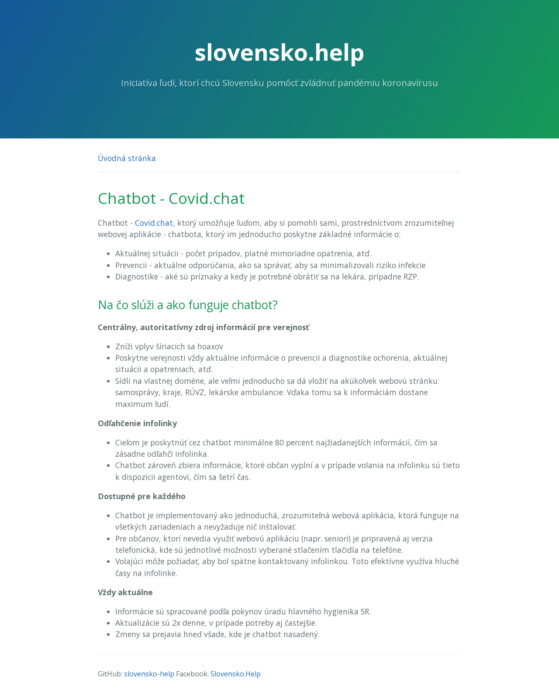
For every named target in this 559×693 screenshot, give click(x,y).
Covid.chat (154, 222)
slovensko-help (149, 674)
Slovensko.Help (235, 674)
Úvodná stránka (127, 158)
